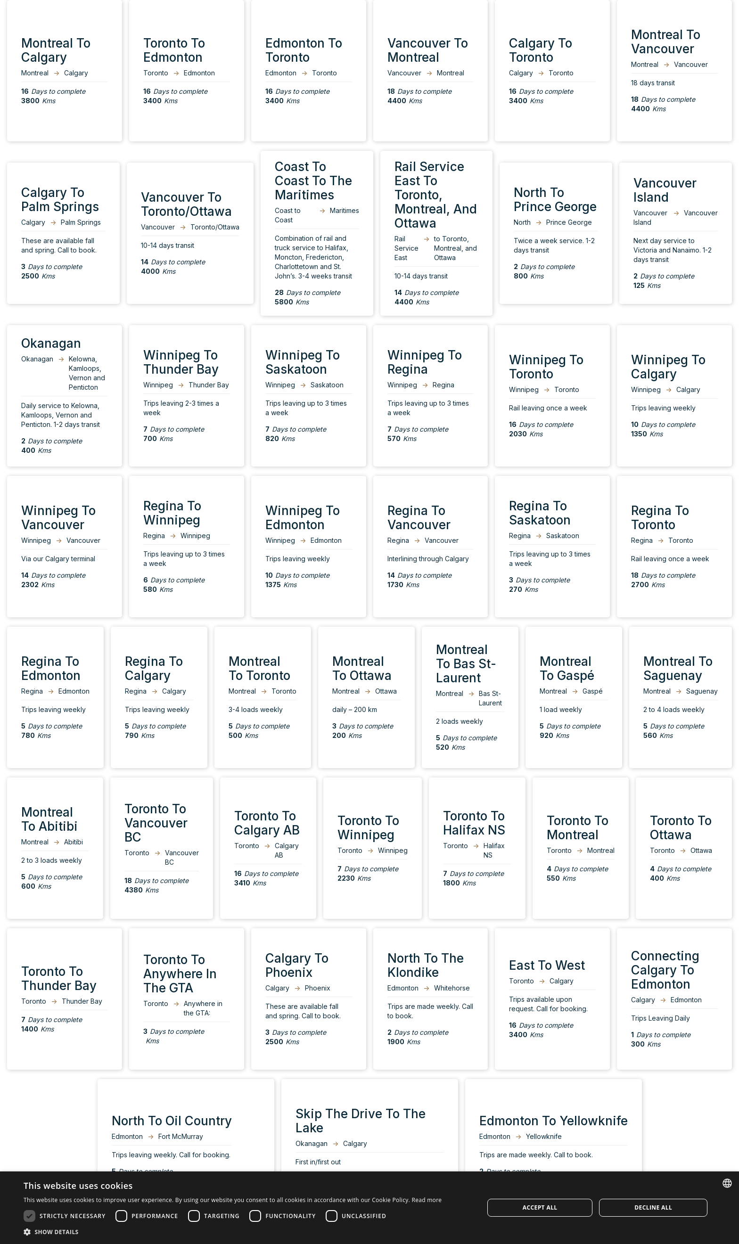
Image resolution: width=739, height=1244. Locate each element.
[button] (233, 1232)
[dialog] (369, 1207)
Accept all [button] (540, 1207)
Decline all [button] (653, 1207)
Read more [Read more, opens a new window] (426, 1200)
